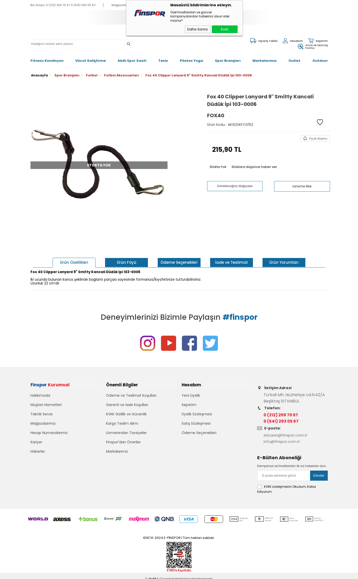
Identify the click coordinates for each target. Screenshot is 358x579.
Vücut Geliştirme (90, 57)
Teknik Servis (41, 412)
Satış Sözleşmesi (196, 422)
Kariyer (36, 440)
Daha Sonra (197, 29)
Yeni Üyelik (191, 394)
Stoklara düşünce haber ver (254, 161)
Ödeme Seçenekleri (199, 431)
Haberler (37, 450)
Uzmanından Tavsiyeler (126, 431)
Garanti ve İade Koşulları (127, 403)
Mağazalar (119, 5)
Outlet (294, 57)
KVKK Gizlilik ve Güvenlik (126, 412)
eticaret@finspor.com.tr (288, 430)
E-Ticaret (164, 572)
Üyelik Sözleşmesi (197, 412)
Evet (225, 29)
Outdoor (320, 57)
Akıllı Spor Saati (132, 57)
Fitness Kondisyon (46, 57)
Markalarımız (264, 57)
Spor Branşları (228, 57)
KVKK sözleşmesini (278, 480)
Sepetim (189, 403)
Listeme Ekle (302, 181)
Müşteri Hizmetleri (46, 403)
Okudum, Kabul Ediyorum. (286, 482)
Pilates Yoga (191, 57)
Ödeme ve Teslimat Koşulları (131, 394)
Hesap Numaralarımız (49, 431)
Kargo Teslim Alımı (122, 422)
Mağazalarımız (43, 422)
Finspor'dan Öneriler (123, 440)
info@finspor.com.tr (283, 436)
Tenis (163, 57)
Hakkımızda (40, 394)
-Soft (151, 572)
